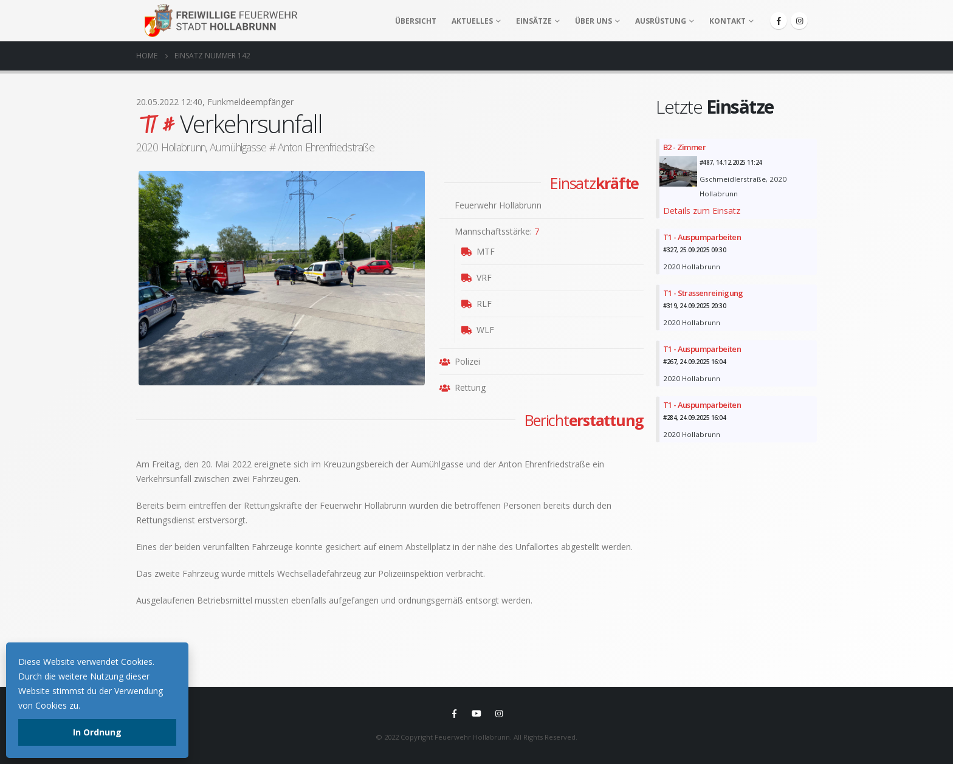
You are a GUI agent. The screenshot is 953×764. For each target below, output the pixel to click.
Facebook (454, 713)
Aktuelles (472, 21)
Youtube (476, 713)
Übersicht (415, 21)
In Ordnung (97, 732)
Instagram (499, 713)
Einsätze (534, 21)
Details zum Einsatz (701, 210)
